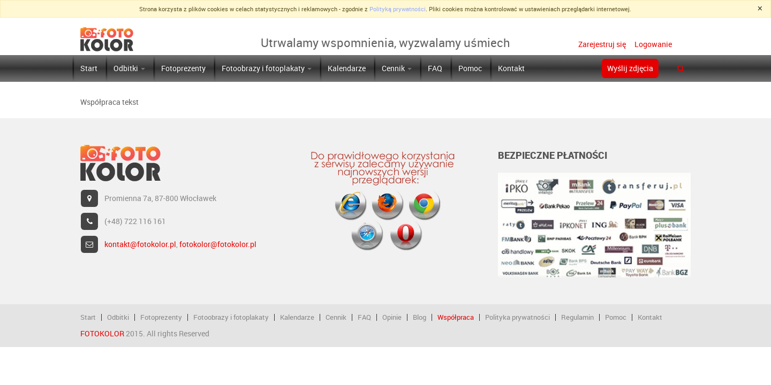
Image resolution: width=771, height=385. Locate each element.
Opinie (392, 317)
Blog (419, 317)
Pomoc (470, 68)
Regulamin (577, 317)
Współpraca (455, 317)
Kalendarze (347, 68)
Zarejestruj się (602, 44)
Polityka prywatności (517, 317)
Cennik (397, 68)
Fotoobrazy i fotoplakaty (267, 68)
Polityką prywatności (397, 9)
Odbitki (129, 68)
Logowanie (652, 44)
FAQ (435, 68)
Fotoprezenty (183, 68)
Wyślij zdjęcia (630, 68)
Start (88, 68)
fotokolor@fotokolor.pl (217, 244)
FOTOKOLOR (102, 333)
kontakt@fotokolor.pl (140, 244)
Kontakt (511, 68)
